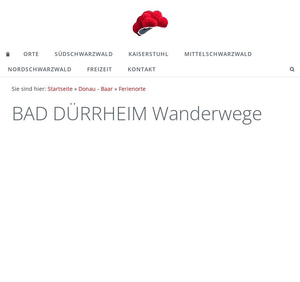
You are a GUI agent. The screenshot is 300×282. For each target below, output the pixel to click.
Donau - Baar (96, 88)
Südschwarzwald (84, 54)
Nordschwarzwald (39, 69)
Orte (31, 54)
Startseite (60, 88)
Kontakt (142, 69)
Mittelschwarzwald (218, 54)
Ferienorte (132, 88)
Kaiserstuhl (149, 54)
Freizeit (99, 69)
